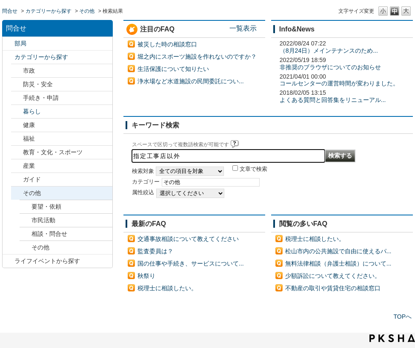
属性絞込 (143, 192)
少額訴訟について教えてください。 (333, 275)
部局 (20, 43)
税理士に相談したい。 (167, 288)
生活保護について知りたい (173, 68)
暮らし (32, 111)
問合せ (9, 11)
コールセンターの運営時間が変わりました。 (339, 83)
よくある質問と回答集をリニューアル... (333, 99)
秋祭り (146, 275)
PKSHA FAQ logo (392, 338)
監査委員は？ (155, 251)
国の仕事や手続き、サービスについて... (190, 263)
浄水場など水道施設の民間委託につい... (190, 81)
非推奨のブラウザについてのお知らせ (330, 67)
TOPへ (402, 316)
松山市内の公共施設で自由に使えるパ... (338, 251)
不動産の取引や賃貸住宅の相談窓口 (333, 288)
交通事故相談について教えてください (188, 238)
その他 (86, 11)
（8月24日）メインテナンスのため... (329, 50)
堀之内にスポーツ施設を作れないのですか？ (197, 56)
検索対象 (143, 171)
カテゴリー (146, 182)
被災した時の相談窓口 (167, 44)
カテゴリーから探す (49, 11)
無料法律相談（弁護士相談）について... (338, 263)
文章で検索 (253, 169)
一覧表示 (243, 28)
